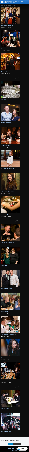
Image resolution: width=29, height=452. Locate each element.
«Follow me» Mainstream (7, 214)
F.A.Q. (13, 448)
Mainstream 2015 (5, 381)
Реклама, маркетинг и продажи (8, 242)
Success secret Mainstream (7, 168)
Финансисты (4, 265)
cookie (18, 1)
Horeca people (4, 311)
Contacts (9, 448)
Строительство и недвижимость (8, 334)
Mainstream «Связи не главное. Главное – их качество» (14, 48)
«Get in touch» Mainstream (7, 191)
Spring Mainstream (5, 357)
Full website (14, 450)
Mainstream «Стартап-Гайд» (8, 25)
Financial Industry (5, 408)
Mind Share (4, 99)
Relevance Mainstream (6, 122)
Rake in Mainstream (5, 71)
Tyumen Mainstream (6, 431)
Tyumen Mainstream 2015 (7, 288)
